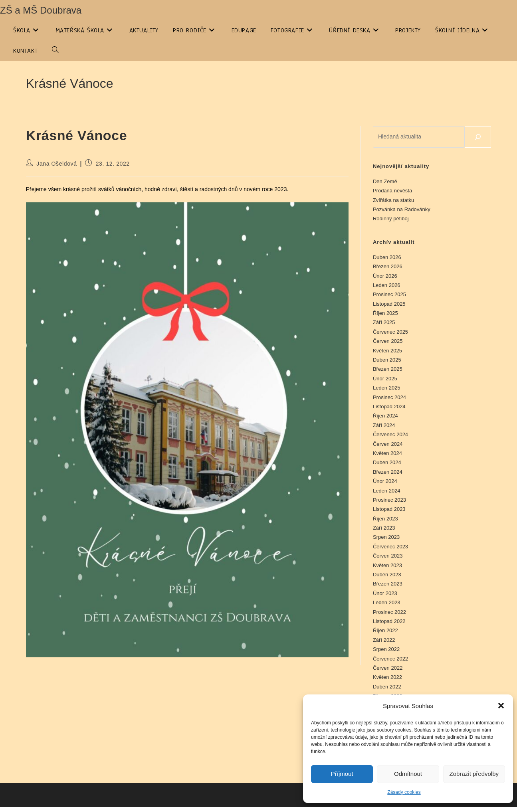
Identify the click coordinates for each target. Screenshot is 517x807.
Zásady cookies (403, 792)
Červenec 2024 (390, 434)
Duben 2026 (387, 257)
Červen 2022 (387, 668)
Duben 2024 (387, 462)
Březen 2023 (387, 584)
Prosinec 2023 (389, 500)
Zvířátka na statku (393, 200)
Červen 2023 (387, 556)
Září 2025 (384, 322)
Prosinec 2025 (389, 294)
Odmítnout (408, 773)
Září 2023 (384, 528)
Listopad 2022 (389, 621)
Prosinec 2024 (389, 397)
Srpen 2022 (386, 649)
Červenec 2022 (390, 659)
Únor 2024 (385, 481)
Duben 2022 (387, 687)
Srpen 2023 (386, 537)
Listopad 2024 (389, 406)
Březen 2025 (387, 369)
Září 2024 (384, 425)
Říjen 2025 (385, 313)
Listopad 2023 (389, 509)
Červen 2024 (387, 444)
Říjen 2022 (385, 630)
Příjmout (342, 773)
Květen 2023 (387, 565)
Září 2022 (384, 640)
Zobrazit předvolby (474, 773)
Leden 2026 (386, 285)
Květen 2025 (387, 351)
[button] (501, 706)
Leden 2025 (386, 388)
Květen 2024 (387, 453)
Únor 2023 (385, 593)
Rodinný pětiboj (391, 219)
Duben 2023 (387, 575)
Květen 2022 (387, 677)
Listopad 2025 (389, 304)
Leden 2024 (386, 491)
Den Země (385, 181)
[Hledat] (478, 137)
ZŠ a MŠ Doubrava (40, 10)
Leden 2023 (386, 602)
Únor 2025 (385, 379)
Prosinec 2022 (389, 612)
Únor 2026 (385, 276)
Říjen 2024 (385, 416)
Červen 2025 (387, 341)
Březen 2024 (387, 472)
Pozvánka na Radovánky (401, 209)
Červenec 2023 (390, 547)
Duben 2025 (387, 360)
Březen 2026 (387, 266)
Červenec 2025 (390, 332)
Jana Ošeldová (56, 163)
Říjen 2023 (385, 519)
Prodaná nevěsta (392, 191)
